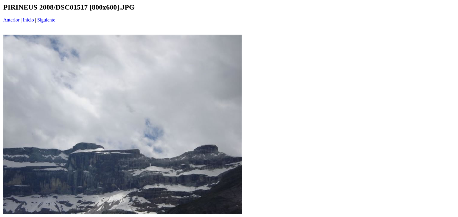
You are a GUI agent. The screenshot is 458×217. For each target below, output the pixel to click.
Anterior (11, 19)
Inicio (28, 19)
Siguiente (46, 19)
